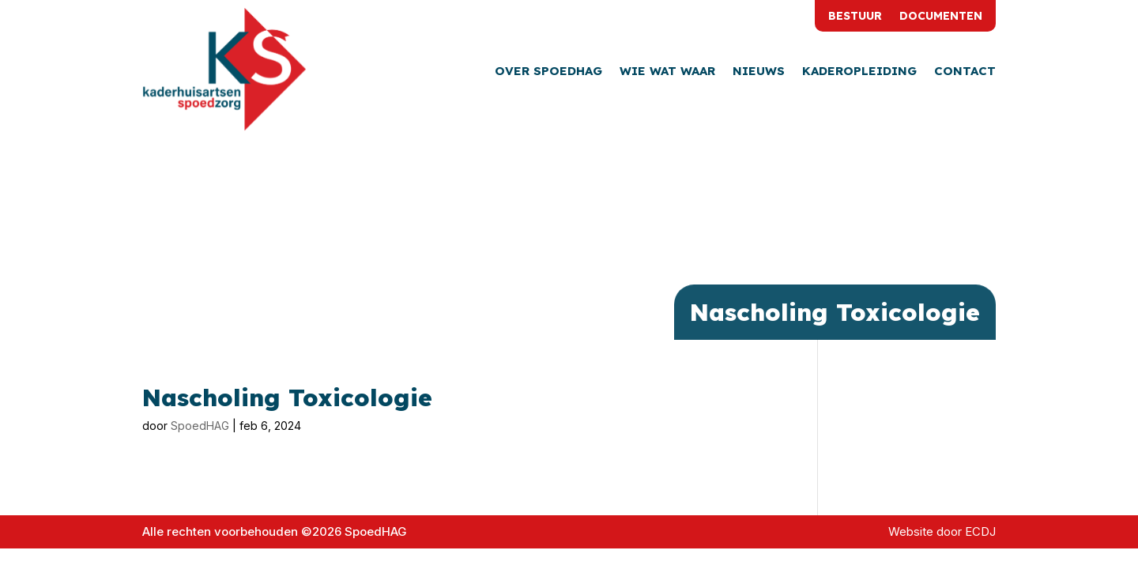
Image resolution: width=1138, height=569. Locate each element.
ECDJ (980, 531)
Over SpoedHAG (548, 72)
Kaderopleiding (859, 72)
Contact (965, 72)
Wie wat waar (667, 72)
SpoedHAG (200, 425)
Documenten (940, 16)
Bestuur (855, 16)
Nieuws (759, 72)
